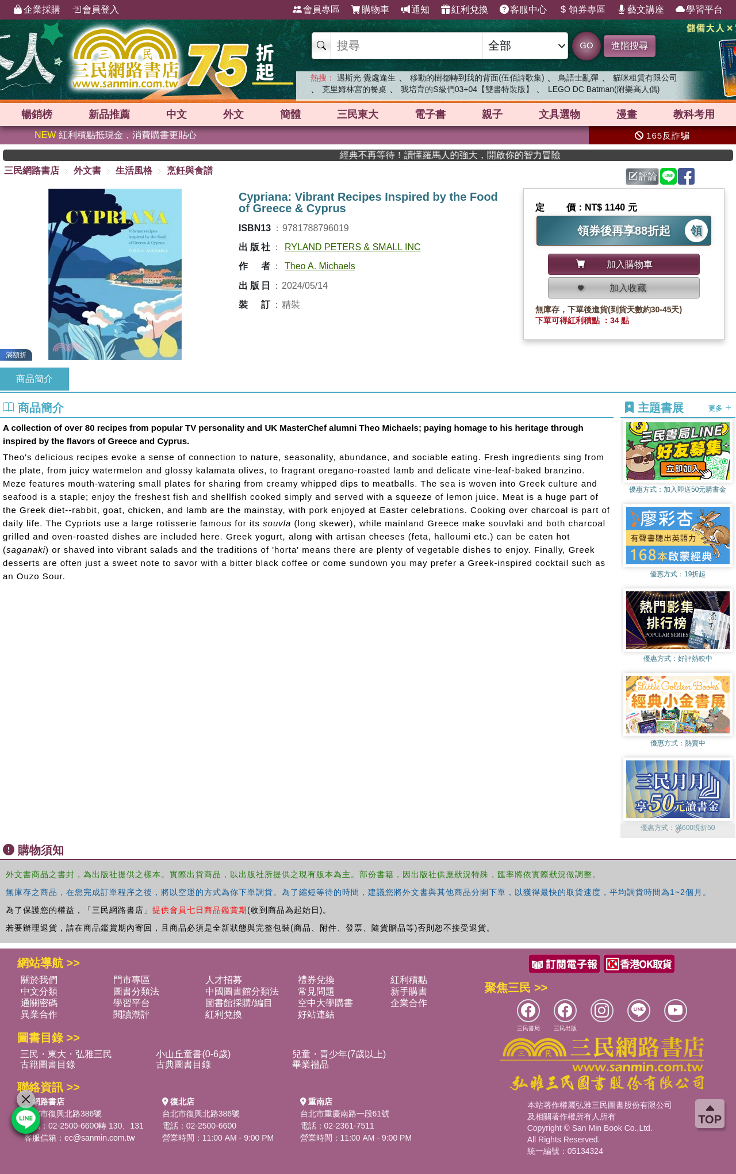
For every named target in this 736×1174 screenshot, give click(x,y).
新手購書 (408, 991)
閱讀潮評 (131, 1014)
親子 (492, 114)
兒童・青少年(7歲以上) (339, 1054)
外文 (233, 114)
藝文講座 (640, 10)
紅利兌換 (464, 10)
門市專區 (131, 980)
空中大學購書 (325, 1003)
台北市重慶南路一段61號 (345, 1113)
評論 (642, 176)
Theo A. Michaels (320, 266)
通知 (415, 10)
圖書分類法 (136, 991)
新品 (109, 114)
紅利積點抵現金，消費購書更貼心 (115, 135)
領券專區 (581, 10)
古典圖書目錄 (183, 1064)
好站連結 (316, 1014)
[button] (677, 832)
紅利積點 (408, 980)
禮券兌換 (316, 980)
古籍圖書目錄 (47, 1064)
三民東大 (357, 114)
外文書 (87, 170)
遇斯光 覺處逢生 (366, 77)
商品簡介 (34, 379)
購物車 (370, 10)
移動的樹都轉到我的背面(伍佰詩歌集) (477, 77)
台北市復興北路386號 (63, 1113)
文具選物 (559, 114)
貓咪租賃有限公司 (645, 77)
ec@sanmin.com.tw (99, 1137)
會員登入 (95, 10)
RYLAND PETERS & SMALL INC (353, 247)
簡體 (290, 114)
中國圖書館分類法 (242, 991)
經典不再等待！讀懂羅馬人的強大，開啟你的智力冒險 (517, 155)
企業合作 (408, 1003)
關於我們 (39, 980)
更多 (719, 408)
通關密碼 (39, 1003)
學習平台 (699, 10)
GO (586, 45)
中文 (176, 114)
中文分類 (39, 991)
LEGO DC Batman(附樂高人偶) (604, 89)
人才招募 (223, 980)
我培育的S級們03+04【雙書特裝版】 (467, 89)
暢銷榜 (36, 114)
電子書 (430, 114)
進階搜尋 (629, 46)
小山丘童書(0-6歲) (193, 1054)
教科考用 (694, 114)
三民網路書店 (31, 170)
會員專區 (316, 10)
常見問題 (316, 991)
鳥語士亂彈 (578, 77)
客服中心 (523, 10)
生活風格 (134, 170)
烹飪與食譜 (190, 170)
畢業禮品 (310, 1064)
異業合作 (39, 1014)
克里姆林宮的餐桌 (354, 89)
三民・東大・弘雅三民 (66, 1054)
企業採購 (36, 10)
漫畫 (626, 114)
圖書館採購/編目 (238, 1003)
